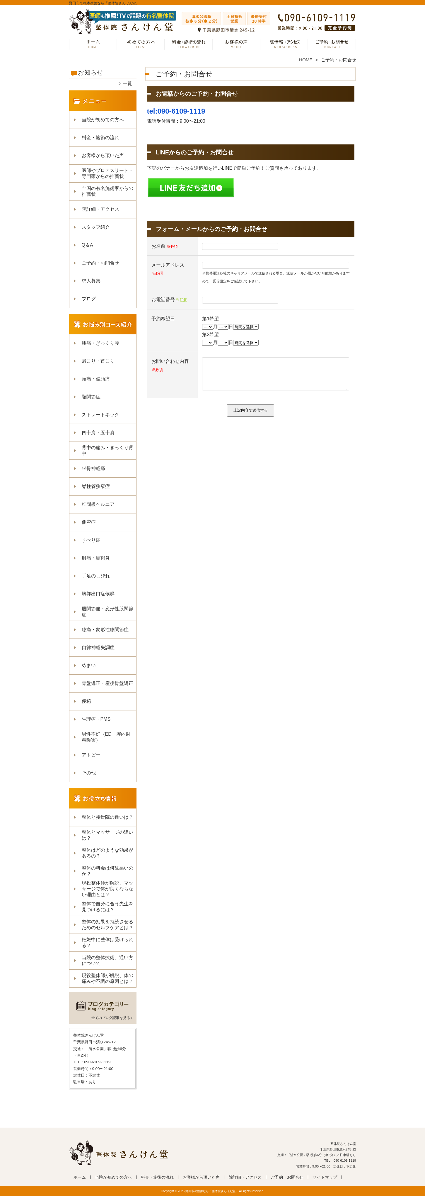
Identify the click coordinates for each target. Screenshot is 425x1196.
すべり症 (91, 540)
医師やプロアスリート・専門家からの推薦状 (107, 173)
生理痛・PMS (96, 719)
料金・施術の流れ (189, 45)
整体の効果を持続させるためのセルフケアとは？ (107, 924)
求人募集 (91, 280)
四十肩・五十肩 (98, 432)
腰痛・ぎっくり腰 (100, 343)
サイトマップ (325, 1177)
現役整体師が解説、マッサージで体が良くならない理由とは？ (107, 888)
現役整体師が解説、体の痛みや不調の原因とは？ (107, 978)
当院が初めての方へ (141, 45)
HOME (306, 59)
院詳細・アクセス (284, 45)
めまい (89, 665)
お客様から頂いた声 (236, 45)
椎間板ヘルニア (98, 504)
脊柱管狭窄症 (96, 486)
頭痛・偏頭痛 (96, 378)
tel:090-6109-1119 (176, 111)
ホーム (93, 45)
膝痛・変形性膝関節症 (105, 629)
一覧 (127, 83)
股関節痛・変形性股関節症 (107, 611)
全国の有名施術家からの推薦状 (107, 191)
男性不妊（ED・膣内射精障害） (106, 737)
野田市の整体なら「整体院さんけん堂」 (211, 1191)
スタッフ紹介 (96, 227)
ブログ (89, 298)
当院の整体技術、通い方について (107, 960)
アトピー (91, 754)
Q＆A (87, 244)
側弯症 (89, 522)
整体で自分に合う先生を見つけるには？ (107, 906)
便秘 (86, 701)
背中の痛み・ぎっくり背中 (107, 450)
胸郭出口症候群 (98, 593)
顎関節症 (91, 396)
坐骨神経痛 (93, 468)
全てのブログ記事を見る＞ (112, 1018)
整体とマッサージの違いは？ (107, 835)
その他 (89, 772)
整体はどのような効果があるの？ (107, 853)
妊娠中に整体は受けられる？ (107, 942)
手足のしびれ (96, 575)
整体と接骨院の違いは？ (107, 817)
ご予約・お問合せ (332, 45)
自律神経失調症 (98, 647)
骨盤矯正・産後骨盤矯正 (107, 683)
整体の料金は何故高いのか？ (107, 870)
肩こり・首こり (98, 360)
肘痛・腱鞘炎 (96, 557)
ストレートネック (100, 414)
